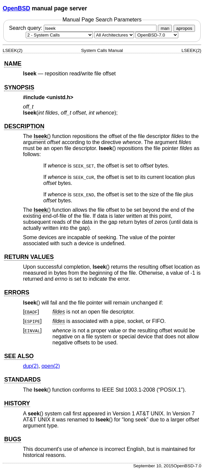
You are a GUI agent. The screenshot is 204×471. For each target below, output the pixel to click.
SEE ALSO (18, 356)
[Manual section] (59, 35)
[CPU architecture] (114, 35)
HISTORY (17, 403)
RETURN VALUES (29, 257)
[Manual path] (156, 35)
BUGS (12, 439)
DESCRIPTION (24, 126)
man (165, 28)
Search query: (83, 28)
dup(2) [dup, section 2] (30, 366)
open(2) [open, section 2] (50, 366)
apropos (184, 28)
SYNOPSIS (19, 87)
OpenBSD (16, 8)
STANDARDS (22, 379)
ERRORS (16, 292)
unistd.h (59, 97)
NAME (12, 63)
